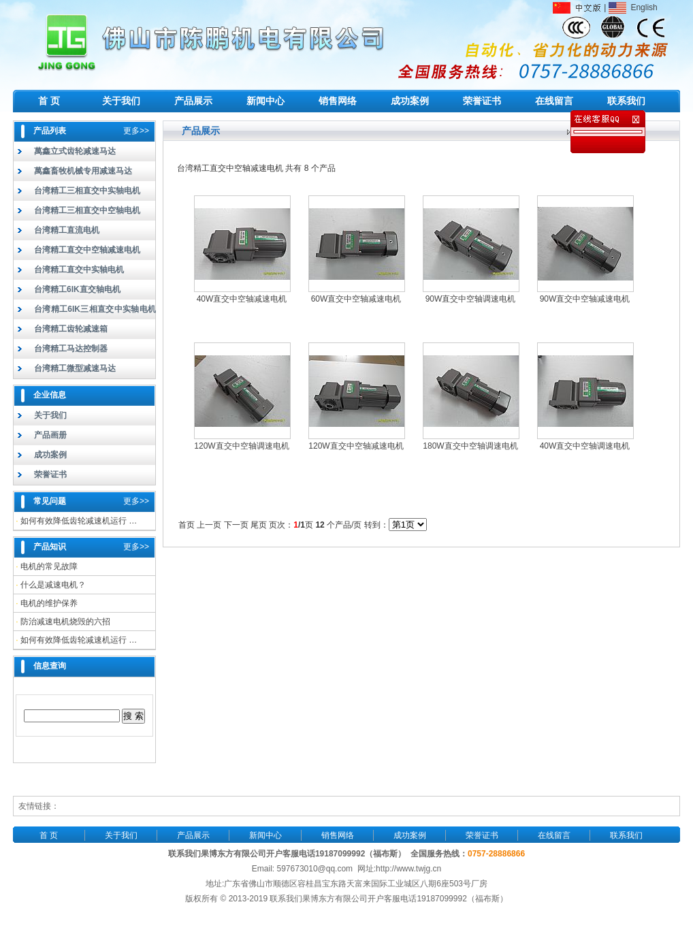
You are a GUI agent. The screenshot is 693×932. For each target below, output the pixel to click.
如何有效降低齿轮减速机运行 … (78, 521)
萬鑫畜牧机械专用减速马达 (83, 171)
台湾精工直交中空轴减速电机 (87, 250)
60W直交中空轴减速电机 (356, 299)
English (633, 7)
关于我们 (121, 100)
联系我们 (626, 100)
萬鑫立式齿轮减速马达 (75, 151)
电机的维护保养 (49, 603)
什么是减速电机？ (53, 585)
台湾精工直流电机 (66, 230)
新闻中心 (265, 100)
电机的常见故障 (49, 566)
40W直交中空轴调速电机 (585, 446)
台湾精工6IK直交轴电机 (77, 289)
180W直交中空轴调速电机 (470, 446)
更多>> (136, 130)
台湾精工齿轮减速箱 (71, 329)
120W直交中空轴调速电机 (241, 446)
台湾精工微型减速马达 (75, 368)
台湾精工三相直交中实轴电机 (87, 190)
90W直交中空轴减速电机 (585, 299)
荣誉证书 (482, 100)
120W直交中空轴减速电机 (355, 446)
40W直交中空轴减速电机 (242, 299)
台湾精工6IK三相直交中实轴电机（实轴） (85, 311)
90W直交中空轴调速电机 (470, 299)
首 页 (49, 100)
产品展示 (193, 100)
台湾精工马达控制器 (71, 348)
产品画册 (50, 435)
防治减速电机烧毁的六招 (65, 621)
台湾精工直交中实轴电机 (79, 269)
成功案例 (410, 100)
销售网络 (338, 100)
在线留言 (554, 100)
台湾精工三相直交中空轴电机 (87, 210)
